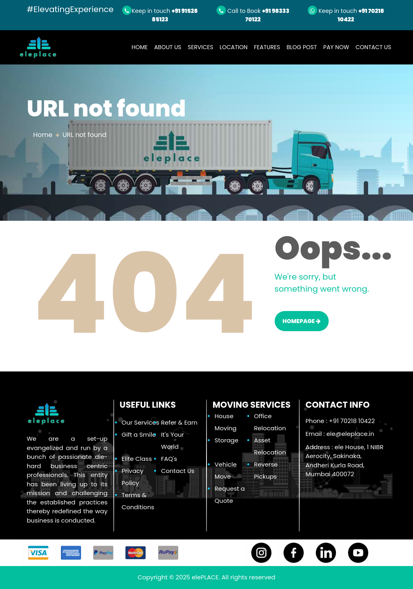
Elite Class (137, 458)
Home (141, 47)
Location (234, 47)
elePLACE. (206, 577)
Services (200, 47)
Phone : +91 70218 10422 (340, 421)
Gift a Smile (139, 434)
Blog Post (301, 47)
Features (267, 47)
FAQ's (169, 458)
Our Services (140, 422)
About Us (167, 47)
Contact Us (373, 47)
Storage (226, 440)
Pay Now (336, 47)
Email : (339, 433)
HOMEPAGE (302, 321)
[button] (38, 553)
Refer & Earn (179, 422)
